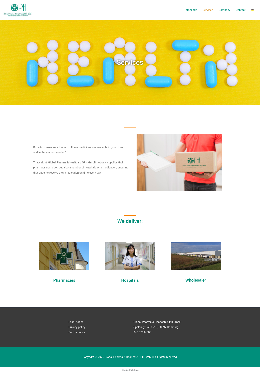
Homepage (190, 10)
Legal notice (75, 322)
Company (224, 10)
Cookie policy (76, 332)
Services (208, 10)
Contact (240, 10)
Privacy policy (76, 327)
